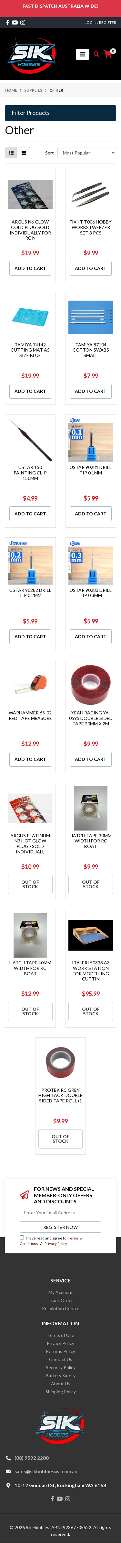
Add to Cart (30, 268)
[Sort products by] (86, 152)
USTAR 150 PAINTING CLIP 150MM (30, 472)
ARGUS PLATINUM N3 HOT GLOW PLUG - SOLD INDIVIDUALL (30, 843)
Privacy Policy (56, 1243)
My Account (60, 1292)
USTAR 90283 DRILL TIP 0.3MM (91, 592)
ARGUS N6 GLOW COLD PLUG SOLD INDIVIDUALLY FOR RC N (30, 230)
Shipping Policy (60, 1391)
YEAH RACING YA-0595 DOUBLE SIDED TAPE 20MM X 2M (91, 718)
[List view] (23, 152)
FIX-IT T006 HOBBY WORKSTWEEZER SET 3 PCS (91, 227)
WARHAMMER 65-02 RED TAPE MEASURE (30, 715)
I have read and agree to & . (51, 1240)
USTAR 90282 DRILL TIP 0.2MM (30, 592)
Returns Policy (60, 1351)
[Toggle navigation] (82, 54)
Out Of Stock (30, 884)
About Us (60, 1383)
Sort (49, 152)
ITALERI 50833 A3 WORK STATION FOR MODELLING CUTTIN (91, 970)
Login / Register (100, 22)
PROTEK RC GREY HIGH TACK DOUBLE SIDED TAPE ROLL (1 (60, 1095)
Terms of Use (60, 1335)
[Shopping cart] (107, 54)
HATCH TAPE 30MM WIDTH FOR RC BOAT (91, 841)
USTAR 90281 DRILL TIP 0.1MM (91, 469)
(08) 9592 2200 (32, 1458)
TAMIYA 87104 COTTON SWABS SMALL (91, 350)
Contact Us (60, 1359)
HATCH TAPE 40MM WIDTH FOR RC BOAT (30, 968)
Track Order (60, 1300)
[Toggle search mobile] (94, 54)
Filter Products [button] (31, 112)
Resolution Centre (60, 1308)
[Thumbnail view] (11, 152)
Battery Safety (61, 1375)
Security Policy (61, 1367)
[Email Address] (60, 1212)
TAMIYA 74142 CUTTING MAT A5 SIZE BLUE (30, 350)
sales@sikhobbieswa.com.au (46, 1471)
